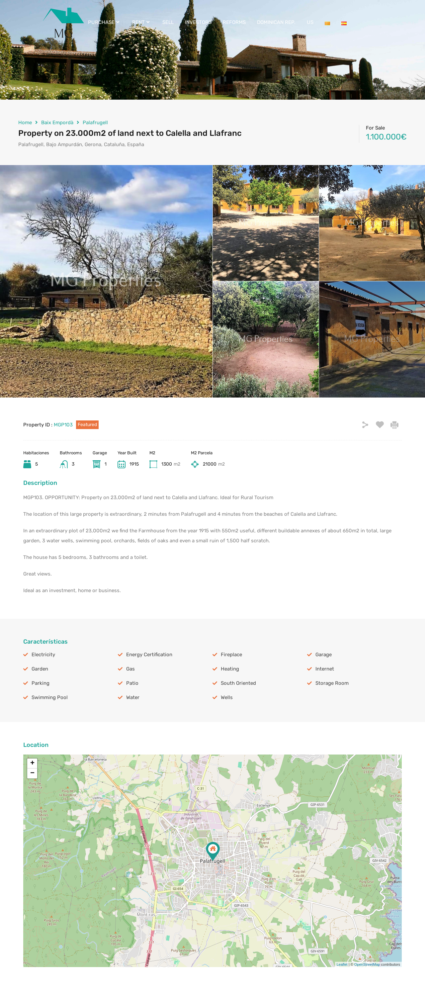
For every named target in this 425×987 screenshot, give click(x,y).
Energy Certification (149, 655)
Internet (324, 669)
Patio (132, 683)
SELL (168, 22)
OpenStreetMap (367, 964)
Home (25, 123)
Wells (227, 697)
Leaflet (342, 964)
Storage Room (332, 683)
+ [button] (32, 763)
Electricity (43, 655)
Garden (40, 669)
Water (132, 697)
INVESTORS (198, 22)
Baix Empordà (57, 123)
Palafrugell (95, 123)
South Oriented (238, 683)
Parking (40, 683)
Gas (130, 669)
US (310, 22)
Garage (323, 655)
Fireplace (231, 655)
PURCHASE (104, 22)
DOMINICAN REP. (276, 22)
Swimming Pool (50, 697)
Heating (230, 669)
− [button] (32, 773)
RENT (141, 22)
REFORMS (234, 22)
